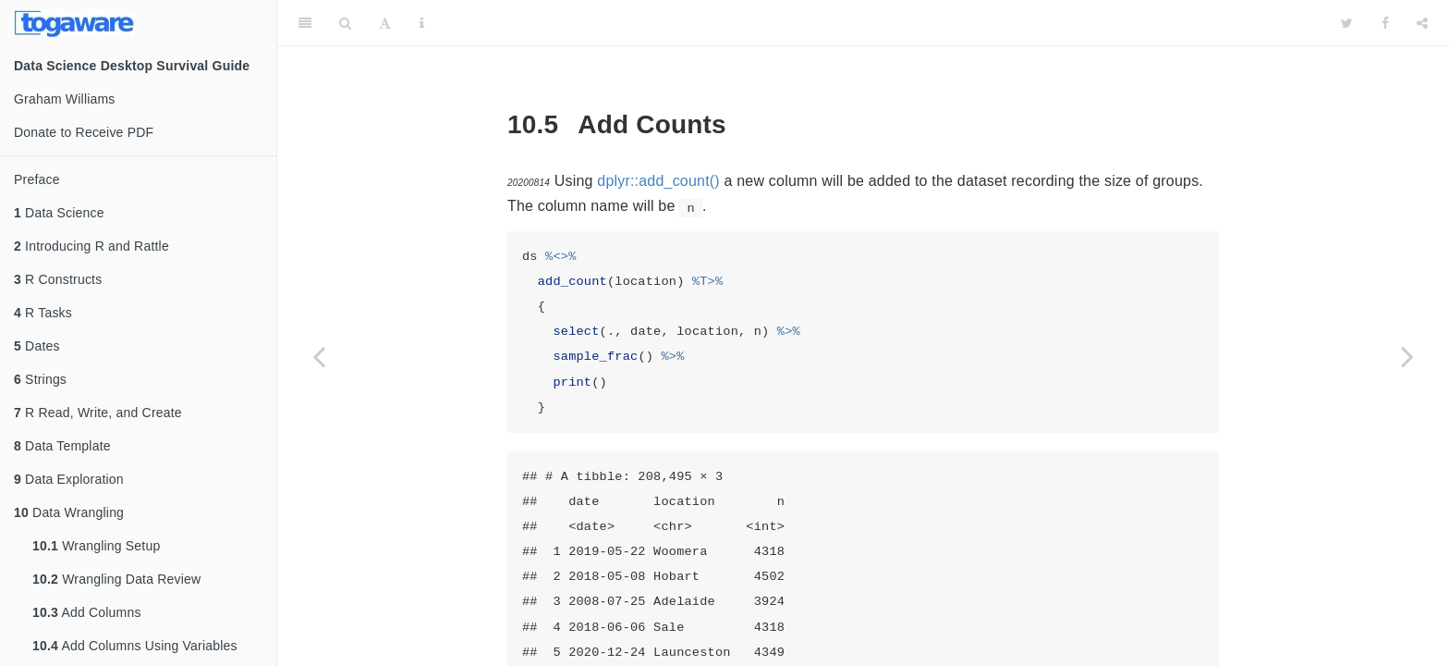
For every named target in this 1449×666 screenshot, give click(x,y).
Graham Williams (65, 99)
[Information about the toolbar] (422, 23)
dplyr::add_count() (658, 181)
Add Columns (86, 612)
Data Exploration (69, 479)
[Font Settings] (385, 23)
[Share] (1422, 23)
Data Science (59, 212)
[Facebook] (1385, 23)
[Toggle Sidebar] (305, 23)
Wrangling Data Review (116, 579)
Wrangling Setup (96, 545)
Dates (37, 346)
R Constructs (58, 279)
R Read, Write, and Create (98, 412)
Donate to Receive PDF (83, 132)
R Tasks (43, 312)
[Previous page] (318, 356)
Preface (37, 179)
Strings (40, 379)
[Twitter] (1347, 23)
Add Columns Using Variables (134, 645)
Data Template (62, 445)
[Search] (345, 23)
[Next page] (1407, 356)
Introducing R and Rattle (91, 246)
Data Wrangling (69, 512)
